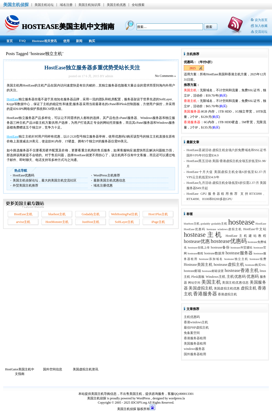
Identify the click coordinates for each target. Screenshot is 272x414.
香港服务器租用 (195, 338)
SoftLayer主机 (124, 222)
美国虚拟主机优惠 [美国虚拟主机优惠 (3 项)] (227, 288)
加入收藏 (261, 26)
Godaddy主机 (91, 214)
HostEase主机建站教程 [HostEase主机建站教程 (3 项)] (246, 236)
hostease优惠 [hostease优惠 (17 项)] (197, 241)
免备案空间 (192, 333)
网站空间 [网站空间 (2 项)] (194, 282)
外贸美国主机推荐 (25, 185)
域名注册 (66, 5)
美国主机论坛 (44, 5)
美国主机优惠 (116, 5)
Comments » (165, 76)
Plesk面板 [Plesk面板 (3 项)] (198, 277)
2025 (192, 68)
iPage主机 (158, 222)
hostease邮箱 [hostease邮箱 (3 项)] (192, 271)
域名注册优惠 (103, 185)
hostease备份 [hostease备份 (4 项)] (220, 247)
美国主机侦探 (16, 4)
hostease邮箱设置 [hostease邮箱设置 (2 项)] (213, 271)
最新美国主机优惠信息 (109, 180)
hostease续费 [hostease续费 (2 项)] (258, 259)
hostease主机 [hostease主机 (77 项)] (203, 234)
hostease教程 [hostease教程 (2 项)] (195, 253)
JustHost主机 (90, 222)
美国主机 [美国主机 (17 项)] (211, 282)
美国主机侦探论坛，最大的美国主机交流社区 (44, 180)
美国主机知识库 (89, 5)
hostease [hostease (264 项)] (241, 222)
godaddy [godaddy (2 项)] (205, 223)
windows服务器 (194, 349)
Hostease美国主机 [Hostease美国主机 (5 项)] (198, 265)
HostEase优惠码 (23, 175)
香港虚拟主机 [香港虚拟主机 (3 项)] (227, 294)
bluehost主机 (57, 214)
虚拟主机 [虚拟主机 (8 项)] (249, 288)
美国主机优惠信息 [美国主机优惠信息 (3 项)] (235, 282)
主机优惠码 (192, 317)
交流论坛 (261, 32)
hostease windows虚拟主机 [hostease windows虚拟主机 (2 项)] (224, 229)
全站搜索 (138, 5)
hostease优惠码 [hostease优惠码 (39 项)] (229, 241)
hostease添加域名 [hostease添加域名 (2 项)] (211, 259)
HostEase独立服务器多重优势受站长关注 (91, 68)
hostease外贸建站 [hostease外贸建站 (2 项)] (242, 247)
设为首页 (261, 20)
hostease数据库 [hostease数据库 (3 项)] (214, 253)
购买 (92, 41)
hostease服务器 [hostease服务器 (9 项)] (239, 253)
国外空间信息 (52, 369)
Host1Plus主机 (158, 214)
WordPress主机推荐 (107, 175)
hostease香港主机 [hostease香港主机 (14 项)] (242, 270)
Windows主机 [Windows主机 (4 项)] (216, 277)
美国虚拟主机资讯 (85, 369)
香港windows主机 (196, 322)
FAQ (22, 41)
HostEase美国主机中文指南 (68, 26)
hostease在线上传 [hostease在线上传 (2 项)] (199, 247)
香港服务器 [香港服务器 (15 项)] (205, 293)
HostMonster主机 (57, 222)
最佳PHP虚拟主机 (196, 327)
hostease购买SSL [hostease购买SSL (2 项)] (255, 264)
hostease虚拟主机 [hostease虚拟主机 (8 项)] (229, 264)
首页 (9, 41)
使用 (66, 41)
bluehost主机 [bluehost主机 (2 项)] (192, 223)
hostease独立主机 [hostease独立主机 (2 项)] (236, 259)
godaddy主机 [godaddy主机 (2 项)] (219, 223)
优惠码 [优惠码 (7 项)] (252, 276)
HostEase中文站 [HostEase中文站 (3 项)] (254, 229)
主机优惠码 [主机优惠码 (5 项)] (236, 277)
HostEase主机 (23, 214)
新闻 (79, 41)
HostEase (13, 99)
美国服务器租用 (195, 343)
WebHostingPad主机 (124, 214)
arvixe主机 (23, 222)
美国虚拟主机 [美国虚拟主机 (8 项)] (201, 288)
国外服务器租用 (195, 354)
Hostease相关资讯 (44, 41)
